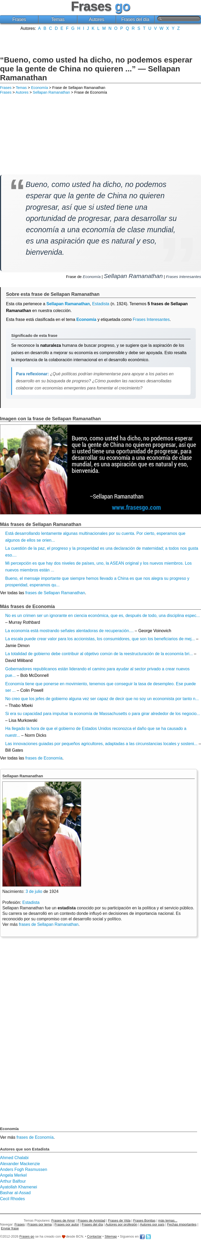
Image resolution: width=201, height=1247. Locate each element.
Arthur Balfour (13, 1181)
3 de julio (34, 891)
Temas (57, 19)
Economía (39, 88)
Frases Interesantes (183, 276)
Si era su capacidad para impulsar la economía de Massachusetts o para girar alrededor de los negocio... (102, 713)
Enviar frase (10, 1228)
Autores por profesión (121, 1224)
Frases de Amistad (91, 1220)
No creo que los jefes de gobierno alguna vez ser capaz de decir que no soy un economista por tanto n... (102, 698)
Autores (96, 19)
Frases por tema (39, 1224)
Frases (19, 19)
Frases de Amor (63, 1220)
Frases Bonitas (144, 1220)
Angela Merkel (13, 1175)
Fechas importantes (181, 1224)
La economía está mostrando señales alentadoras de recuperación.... (69, 630)
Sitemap (111, 1237)
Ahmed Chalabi (14, 1157)
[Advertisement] (100, 42)
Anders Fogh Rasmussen (23, 1169)
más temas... (167, 1220)
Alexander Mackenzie (20, 1163)
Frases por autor (67, 1224)
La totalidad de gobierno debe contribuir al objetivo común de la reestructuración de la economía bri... (99, 653)
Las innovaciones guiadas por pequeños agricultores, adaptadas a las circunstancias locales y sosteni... (101, 743)
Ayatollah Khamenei (18, 1187)
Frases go (26, 1237)
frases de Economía (43, 758)
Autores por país (152, 1224)
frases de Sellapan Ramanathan (55, 593)
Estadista (100, 304)
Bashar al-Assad (15, 1193)
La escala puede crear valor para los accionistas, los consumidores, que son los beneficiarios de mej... (100, 639)
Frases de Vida (119, 1220)
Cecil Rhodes (12, 1199)
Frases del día (135, 19)
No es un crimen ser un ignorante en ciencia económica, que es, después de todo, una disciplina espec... (102, 615)
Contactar (94, 1237)
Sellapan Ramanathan (51, 92)
